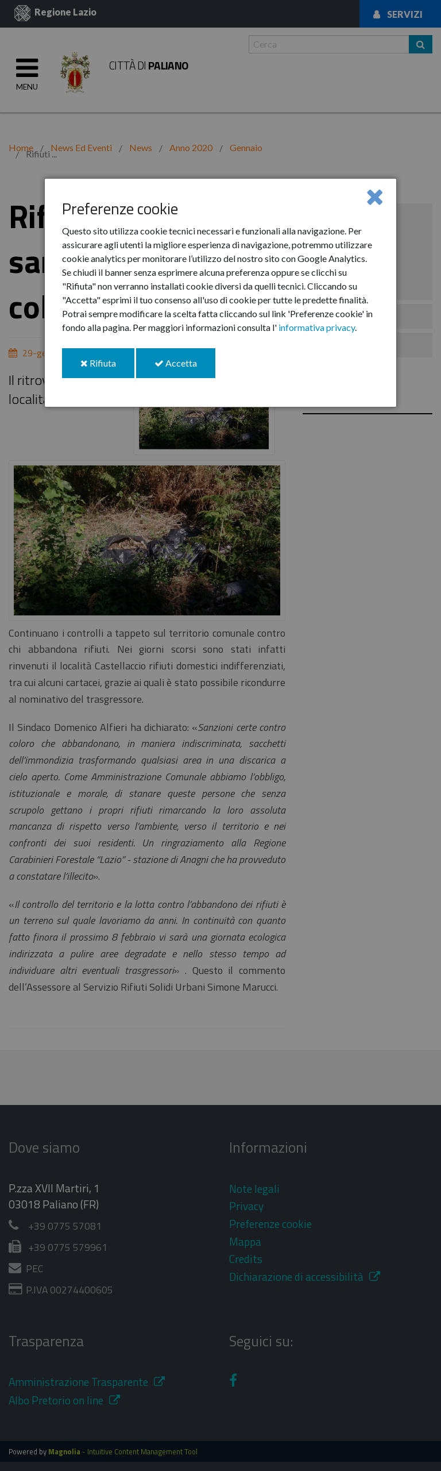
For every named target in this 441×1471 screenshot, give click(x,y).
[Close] (375, 196)
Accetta (184, 367)
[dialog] (220, 292)
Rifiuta (107, 367)
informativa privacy (316, 327)
